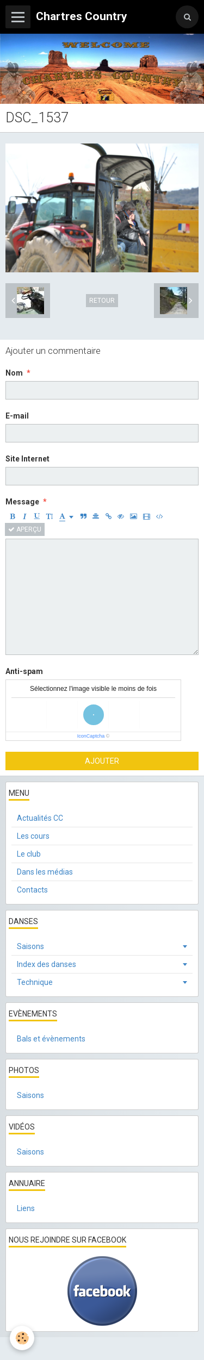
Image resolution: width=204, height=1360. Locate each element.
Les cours (33, 836)
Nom (14, 373)
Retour (102, 300)
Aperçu (24, 529)
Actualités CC (40, 818)
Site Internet (27, 458)
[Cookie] (22, 1338)
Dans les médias (45, 872)
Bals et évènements (51, 1038)
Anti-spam (24, 671)
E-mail (17, 415)
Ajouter (102, 761)
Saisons (30, 946)
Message (22, 501)
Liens (26, 1208)
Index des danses (46, 964)
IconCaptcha (91, 736)
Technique (35, 982)
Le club (29, 854)
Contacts (32, 889)
